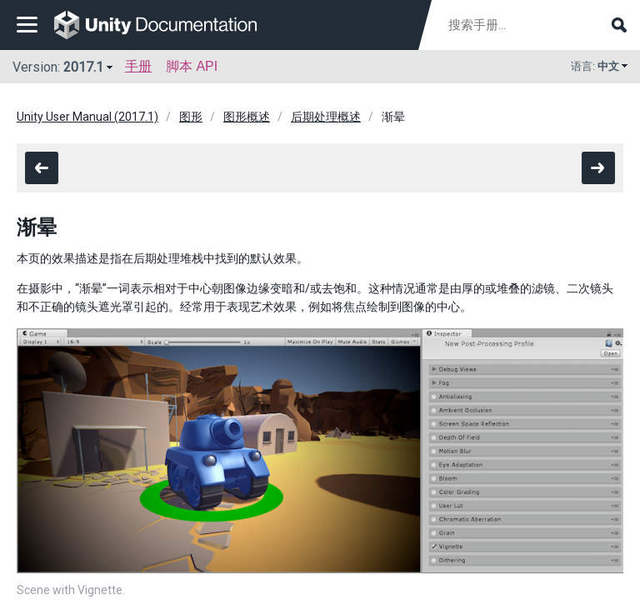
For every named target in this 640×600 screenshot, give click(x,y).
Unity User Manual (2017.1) (87, 116)
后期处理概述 (326, 116)
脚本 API (192, 66)
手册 (138, 66)
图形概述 (246, 116)
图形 (190, 116)
